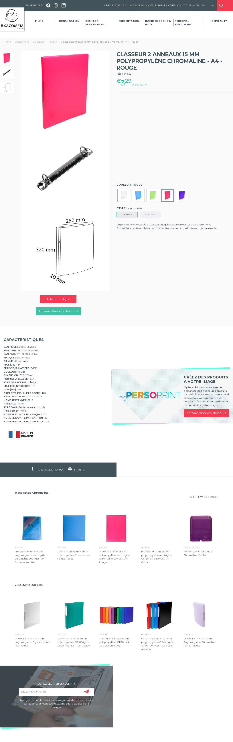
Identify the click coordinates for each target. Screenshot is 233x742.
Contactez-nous (188, 5)
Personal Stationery (183, 22)
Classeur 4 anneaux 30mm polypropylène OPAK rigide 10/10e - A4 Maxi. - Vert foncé (73, 642)
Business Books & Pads (158, 22)
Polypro (52, 41)
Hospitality (218, 20)
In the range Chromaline (32, 492)
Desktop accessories (94, 22)
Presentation (129, 20)
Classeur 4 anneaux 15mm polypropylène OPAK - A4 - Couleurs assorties (115, 642)
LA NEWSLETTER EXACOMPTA (56, 683)
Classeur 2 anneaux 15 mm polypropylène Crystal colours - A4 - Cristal (32, 642)
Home (7, 41)
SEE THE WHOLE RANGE (204, 496)
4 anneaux (150, 214)
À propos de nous (116, 5)
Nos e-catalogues (141, 5)
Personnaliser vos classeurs (58, 311)
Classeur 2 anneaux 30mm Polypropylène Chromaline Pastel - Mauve (199, 642)
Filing (39, 20)
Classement (22, 41)
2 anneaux (127, 214)
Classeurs (38, 41)
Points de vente (165, 5)
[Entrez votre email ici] (56, 692)
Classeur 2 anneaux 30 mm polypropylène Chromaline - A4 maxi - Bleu (73, 555)
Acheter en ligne (58, 299)
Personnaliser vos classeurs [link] (206, 413)
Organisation (69, 20)
